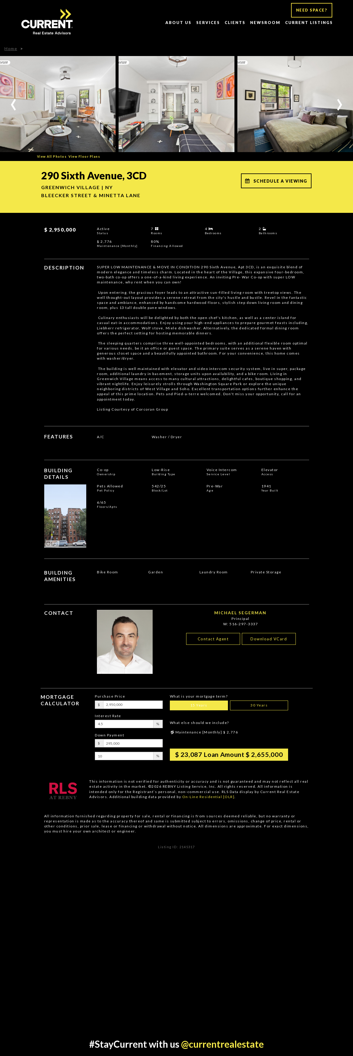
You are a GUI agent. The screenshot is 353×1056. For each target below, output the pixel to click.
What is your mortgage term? (199, 696)
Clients (235, 22)
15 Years (198, 705)
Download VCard (268, 639)
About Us (178, 22)
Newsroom (265, 22)
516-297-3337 (243, 624)
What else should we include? (199, 722)
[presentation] (13, 101)
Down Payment (109, 735)
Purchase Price (110, 696)
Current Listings (309, 22)
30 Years (259, 705)
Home (10, 48)
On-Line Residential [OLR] (208, 797)
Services (208, 22)
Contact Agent (213, 639)
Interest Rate (108, 716)
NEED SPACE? (312, 10)
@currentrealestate (222, 1044)
